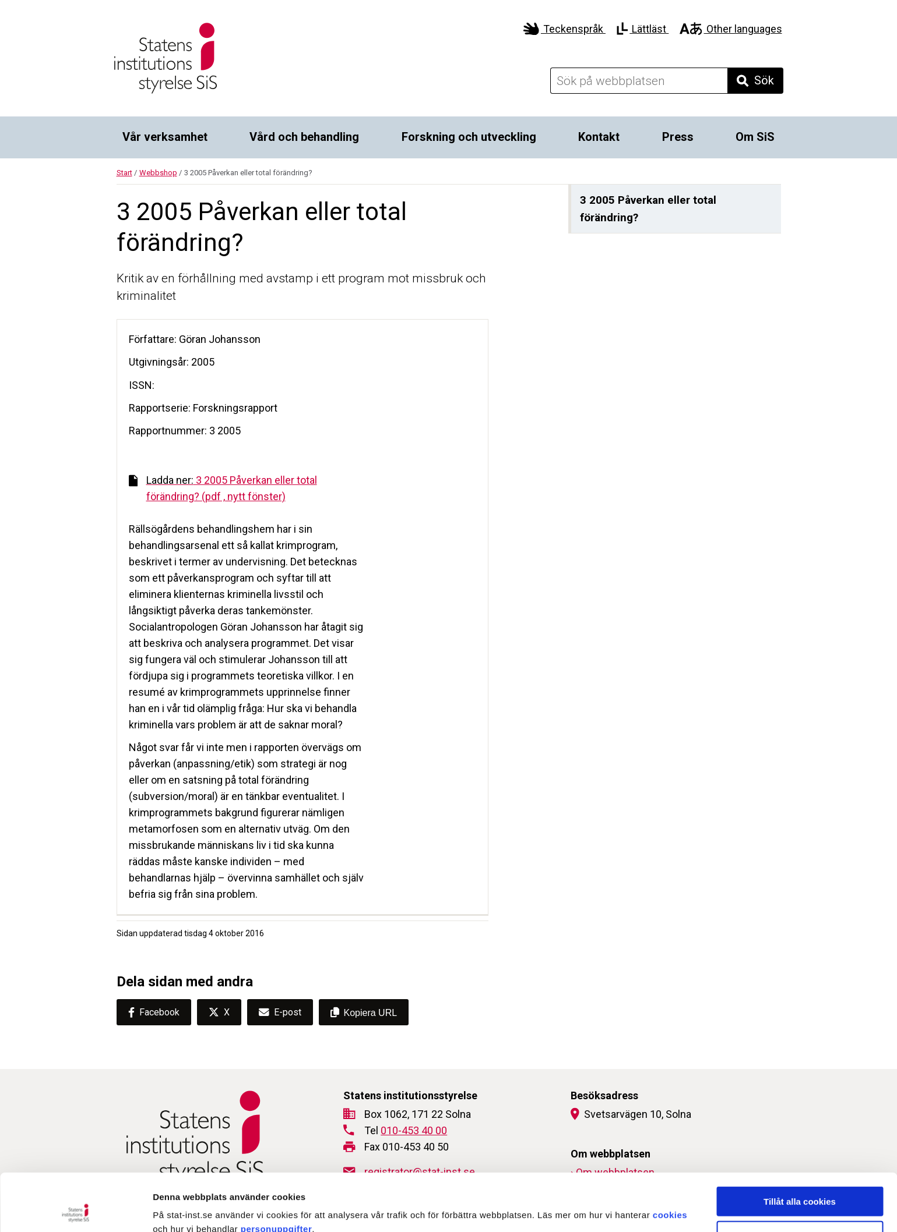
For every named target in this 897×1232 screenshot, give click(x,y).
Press (678, 137)
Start (124, 172)
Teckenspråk (564, 29)
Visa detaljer (633, 1209)
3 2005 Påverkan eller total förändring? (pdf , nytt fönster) (223, 488)
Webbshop (158, 172)
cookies (670, 1157)
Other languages (731, 29)
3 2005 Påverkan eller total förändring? (648, 208)
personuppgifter (276, 1171)
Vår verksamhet (164, 137)
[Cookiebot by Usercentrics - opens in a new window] (75, 1209)
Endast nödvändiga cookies (799, 1178)
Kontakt (599, 137)
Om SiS (755, 137)
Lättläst (643, 29)
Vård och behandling (304, 137)
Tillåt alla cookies (800, 1144)
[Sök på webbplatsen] (638, 81)
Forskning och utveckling (469, 137)
